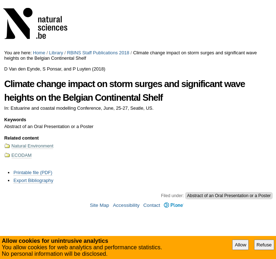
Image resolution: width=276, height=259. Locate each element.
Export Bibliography (33, 180)
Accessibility (126, 205)
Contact (151, 205)
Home (39, 52)
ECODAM (22, 155)
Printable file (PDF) (32, 172)
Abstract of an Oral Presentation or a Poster (229, 195)
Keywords (15, 119)
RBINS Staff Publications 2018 (98, 52)
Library (56, 52)
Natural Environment (33, 146)
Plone (173, 205)
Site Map (99, 205)
